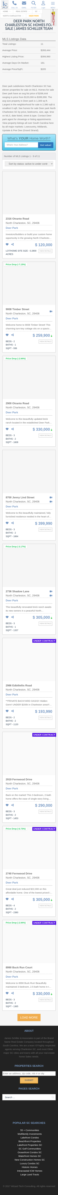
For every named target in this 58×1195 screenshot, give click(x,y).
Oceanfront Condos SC (30, 1152)
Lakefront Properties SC (29, 1145)
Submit (29, 1080)
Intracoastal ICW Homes (29, 1170)
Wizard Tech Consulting (23, 1186)
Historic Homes (30, 1167)
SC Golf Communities (30, 1148)
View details (45, 251)
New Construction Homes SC (30, 1159)
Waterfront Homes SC (29, 1156)
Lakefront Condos (30, 1137)
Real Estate (21, 11)
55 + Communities (29, 1130)
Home (5, 11)
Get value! (45, 145)
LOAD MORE (29, 1017)
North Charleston (12, 16)
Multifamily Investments (30, 1134)
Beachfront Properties (29, 1141)
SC (36, 11)
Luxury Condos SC (29, 1163)
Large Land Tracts (29, 1174)
